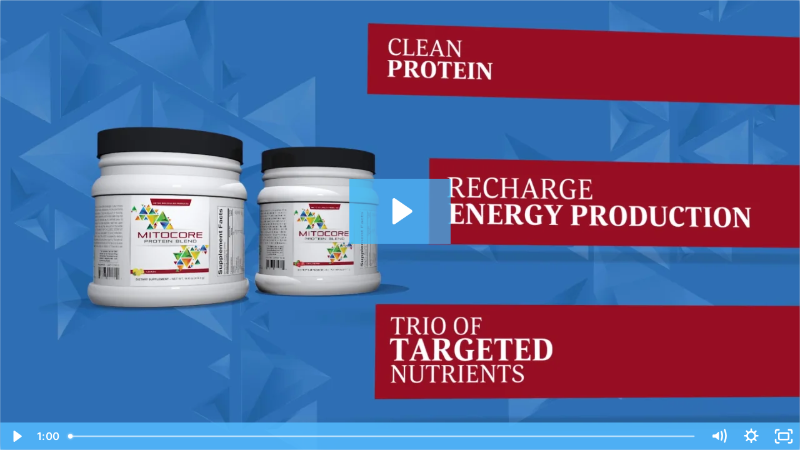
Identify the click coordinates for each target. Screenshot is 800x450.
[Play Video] (16, 436)
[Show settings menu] (751, 436)
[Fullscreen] (784, 436)
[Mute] (718, 436)
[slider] (382, 436)
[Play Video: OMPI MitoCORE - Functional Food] (400, 211)
